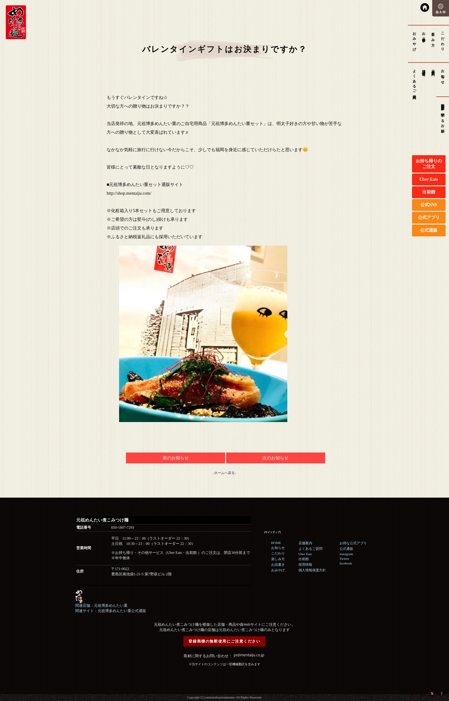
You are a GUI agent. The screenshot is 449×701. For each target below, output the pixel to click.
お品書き (424, 36)
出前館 (428, 192)
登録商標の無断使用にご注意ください (224, 641)
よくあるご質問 (414, 81)
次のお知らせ (275, 458)
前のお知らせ (176, 458)
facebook (346, 563)
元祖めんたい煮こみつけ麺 (241, 630)
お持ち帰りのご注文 (429, 164)
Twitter (344, 558)
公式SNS (428, 204)
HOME (276, 543)
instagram (346, 554)
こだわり (443, 40)
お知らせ (443, 75)
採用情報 (424, 69)
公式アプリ (429, 217)
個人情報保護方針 (312, 570)
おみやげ (414, 40)
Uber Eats (428, 179)
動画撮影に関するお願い (443, 117)
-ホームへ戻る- (224, 473)
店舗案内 (433, 69)
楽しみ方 (433, 36)
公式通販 (428, 230)
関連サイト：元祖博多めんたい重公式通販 (110, 611)
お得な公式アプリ (353, 543)
